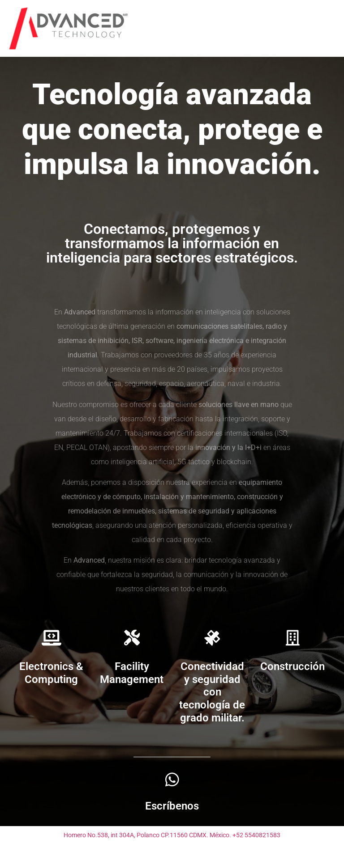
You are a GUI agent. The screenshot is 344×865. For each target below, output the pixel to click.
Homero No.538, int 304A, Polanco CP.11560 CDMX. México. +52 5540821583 (172, 835)
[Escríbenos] (172, 779)
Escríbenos (172, 806)
